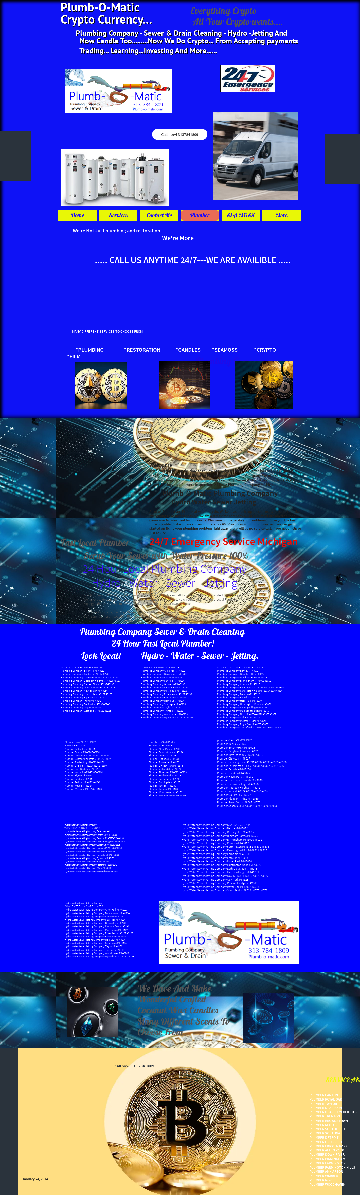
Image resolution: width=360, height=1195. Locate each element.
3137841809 (188, 134)
